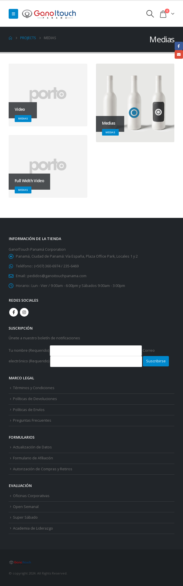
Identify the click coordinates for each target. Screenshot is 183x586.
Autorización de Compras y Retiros (42, 469)
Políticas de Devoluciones (35, 398)
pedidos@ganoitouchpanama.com (56, 275)
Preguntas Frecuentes (32, 420)
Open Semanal (26, 506)
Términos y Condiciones (33, 387)
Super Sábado (25, 517)
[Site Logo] (49, 14)
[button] (13, 14)
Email (179, 54)
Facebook (13, 312)
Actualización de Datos (32, 447)
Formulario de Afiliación (33, 458)
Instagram (24, 312)
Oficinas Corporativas (31, 495)
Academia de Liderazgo (33, 528)
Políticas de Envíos (29, 409)
